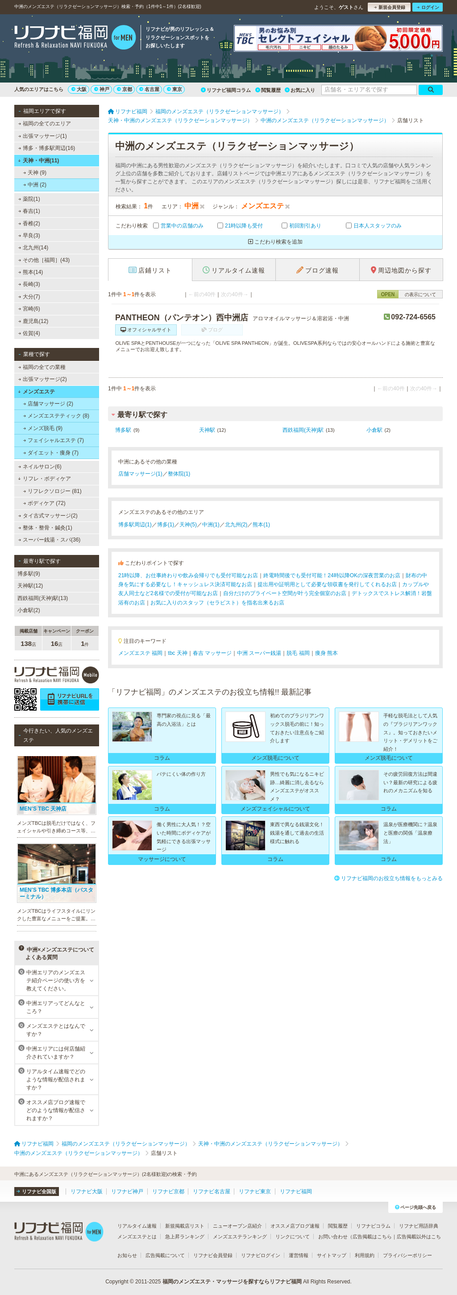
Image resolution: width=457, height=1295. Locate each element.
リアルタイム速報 (137, 1226)
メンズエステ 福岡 (140, 653)
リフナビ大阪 (87, 1191)
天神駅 (207, 430)
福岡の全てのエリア (44, 123)
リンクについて (292, 1236)
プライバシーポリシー (407, 1255)
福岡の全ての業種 (42, 367)
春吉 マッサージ (212, 653)
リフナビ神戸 (127, 1191)
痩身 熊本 (326, 653)
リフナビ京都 (168, 1191)
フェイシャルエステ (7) (53, 440)
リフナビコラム (373, 1226)
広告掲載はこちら (372, 1236)
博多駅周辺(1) (135, 524)
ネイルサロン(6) (40, 466)
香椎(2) (29, 223)
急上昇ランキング (184, 1236)
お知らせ (127, 1255)
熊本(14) (30, 272)
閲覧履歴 (268, 90)
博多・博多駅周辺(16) (46, 148)
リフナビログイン (260, 1255)
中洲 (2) (34, 185)
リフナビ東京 (255, 1191)
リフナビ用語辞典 (418, 1226)
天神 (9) (34, 173)
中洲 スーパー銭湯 (259, 653)
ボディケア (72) (44, 503)
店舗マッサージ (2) (48, 404)
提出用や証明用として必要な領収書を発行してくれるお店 (327, 584)
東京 (174, 89)
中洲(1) (211, 524)
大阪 (79, 89)
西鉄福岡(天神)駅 (303, 430)
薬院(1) (29, 199)
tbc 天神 (177, 653)
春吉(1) (29, 211)
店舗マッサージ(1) (140, 474)
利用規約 (364, 1255)
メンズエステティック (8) (56, 416)
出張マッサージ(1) (42, 136)
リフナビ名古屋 (211, 1191)
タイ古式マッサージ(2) (48, 516)
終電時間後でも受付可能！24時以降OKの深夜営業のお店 (331, 575)
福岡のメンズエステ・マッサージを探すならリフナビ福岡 (232, 1281)
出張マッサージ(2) (42, 379)
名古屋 (149, 89)
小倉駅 (374, 430)
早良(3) (29, 235)
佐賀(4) (29, 333)
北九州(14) (33, 247)
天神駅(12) (30, 586)
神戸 (101, 89)
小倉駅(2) (28, 610)
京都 (124, 89)
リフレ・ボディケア (44, 479)
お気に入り (300, 90)
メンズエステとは (137, 1236)
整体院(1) (179, 474)
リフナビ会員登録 (213, 1255)
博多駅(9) (28, 574)
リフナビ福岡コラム (226, 90)
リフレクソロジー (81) (52, 491)
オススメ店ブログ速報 (295, 1226)
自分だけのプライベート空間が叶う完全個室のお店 (284, 593)
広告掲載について (165, 1255)
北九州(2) (236, 524)
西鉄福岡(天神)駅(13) (42, 598)
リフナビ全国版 (36, 1191)
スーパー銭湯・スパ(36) (49, 540)
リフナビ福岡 (296, 1191)
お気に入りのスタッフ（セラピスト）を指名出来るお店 (217, 603)
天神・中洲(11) (38, 160)
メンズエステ (36, 392)
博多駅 (123, 430)
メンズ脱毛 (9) (42, 428)
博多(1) (165, 524)
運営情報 (298, 1255)
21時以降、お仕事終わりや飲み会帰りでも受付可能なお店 (188, 575)
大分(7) (29, 297)
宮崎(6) (29, 309)
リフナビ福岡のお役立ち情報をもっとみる (388, 878)
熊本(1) (261, 524)
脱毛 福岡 (298, 653)
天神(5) (188, 524)
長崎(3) (29, 284)
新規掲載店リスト (184, 1226)
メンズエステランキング (240, 1236)
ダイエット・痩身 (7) (51, 453)
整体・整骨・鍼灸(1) (45, 528)
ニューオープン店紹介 (237, 1226)
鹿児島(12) (33, 321)
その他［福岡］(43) (44, 260)
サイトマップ (331, 1255)
